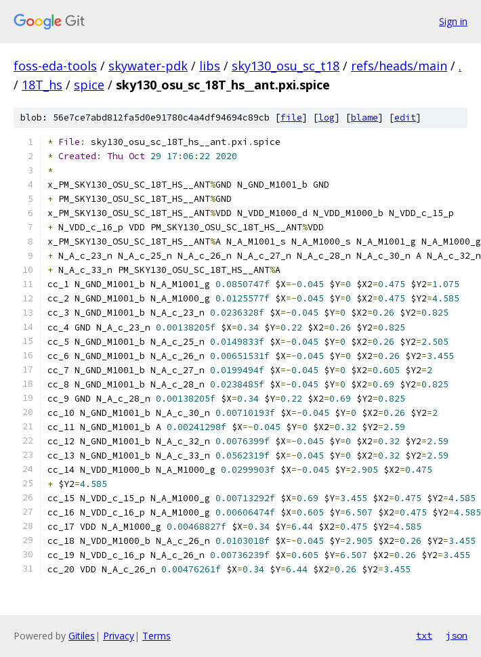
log (326, 117)
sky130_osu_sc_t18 (285, 66)
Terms (156, 635)
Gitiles (81, 635)
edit (405, 117)
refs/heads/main (399, 66)
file (291, 117)
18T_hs (42, 85)
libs (209, 66)
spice (89, 85)
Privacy (118, 635)
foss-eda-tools (55, 66)
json (456, 635)
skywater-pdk (148, 66)
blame (364, 117)
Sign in (453, 21)
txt (424, 635)
